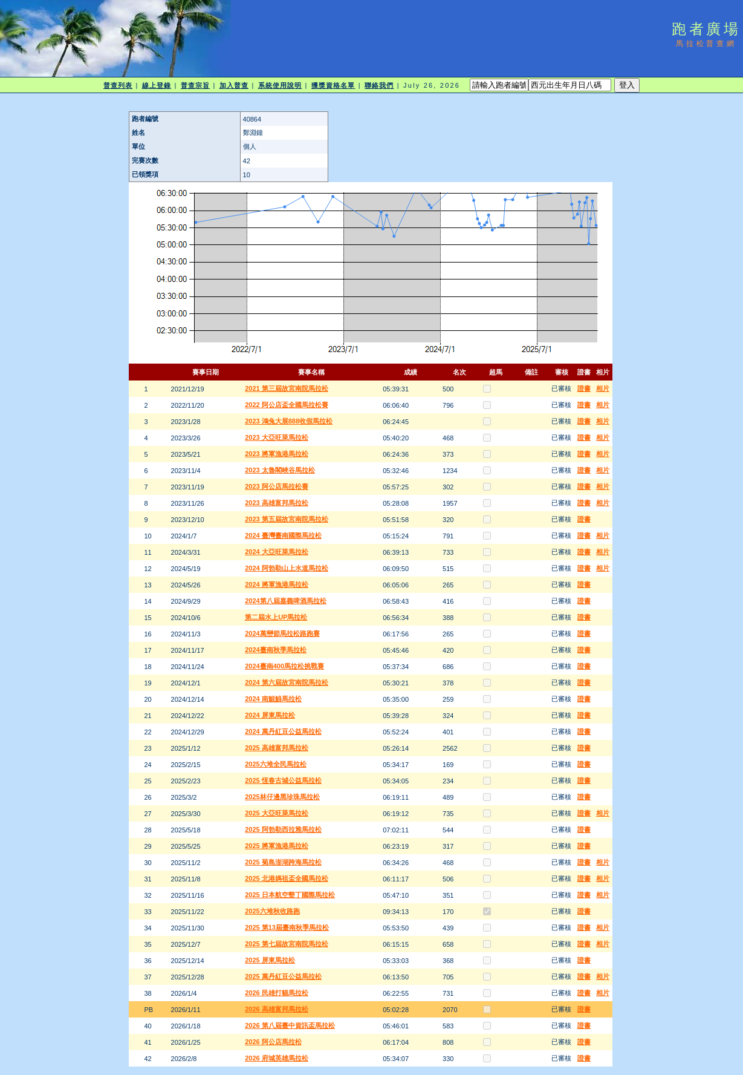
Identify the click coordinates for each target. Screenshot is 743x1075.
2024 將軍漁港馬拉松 (276, 584)
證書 (584, 388)
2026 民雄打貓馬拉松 (276, 992)
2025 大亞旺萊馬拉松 (276, 813)
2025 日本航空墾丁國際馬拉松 (290, 894)
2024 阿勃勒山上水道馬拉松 (286, 568)
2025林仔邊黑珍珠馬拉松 (282, 796)
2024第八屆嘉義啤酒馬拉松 (285, 600)
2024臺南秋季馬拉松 (275, 649)
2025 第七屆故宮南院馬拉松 (286, 943)
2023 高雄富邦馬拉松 (276, 502)
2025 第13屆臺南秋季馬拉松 (287, 927)
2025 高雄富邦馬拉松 (276, 747)
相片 (602, 388)
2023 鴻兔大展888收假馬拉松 (289, 421)
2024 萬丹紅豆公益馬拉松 (283, 731)
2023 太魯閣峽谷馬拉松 (280, 470)
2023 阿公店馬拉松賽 (276, 486)
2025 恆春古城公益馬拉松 (283, 780)
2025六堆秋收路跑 (272, 911)
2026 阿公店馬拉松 (273, 1041)
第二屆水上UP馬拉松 (276, 617)
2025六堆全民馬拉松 (275, 764)
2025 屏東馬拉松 (270, 960)
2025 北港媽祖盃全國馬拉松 (286, 878)
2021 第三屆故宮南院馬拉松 (286, 388)
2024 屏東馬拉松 (270, 715)
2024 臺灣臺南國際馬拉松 (283, 535)
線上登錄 (156, 85)
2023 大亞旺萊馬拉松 (276, 437)
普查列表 (117, 85)
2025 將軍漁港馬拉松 (276, 845)
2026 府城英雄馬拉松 (276, 1058)
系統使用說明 (280, 85)
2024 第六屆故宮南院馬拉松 (286, 682)
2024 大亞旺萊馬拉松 (276, 551)
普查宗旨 (195, 85)
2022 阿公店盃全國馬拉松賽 (286, 404)
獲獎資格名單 (333, 85)
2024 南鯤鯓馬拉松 (273, 698)
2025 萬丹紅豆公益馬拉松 (283, 976)
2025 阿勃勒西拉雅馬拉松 (283, 829)
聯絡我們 (379, 85)
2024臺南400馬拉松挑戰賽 (284, 666)
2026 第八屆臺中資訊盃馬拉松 (290, 1025)
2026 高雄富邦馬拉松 (276, 1009)
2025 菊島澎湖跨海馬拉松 (283, 862)
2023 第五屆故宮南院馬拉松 (286, 519)
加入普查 (233, 85)
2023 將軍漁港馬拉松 (276, 453)
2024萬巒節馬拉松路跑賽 (282, 633)
